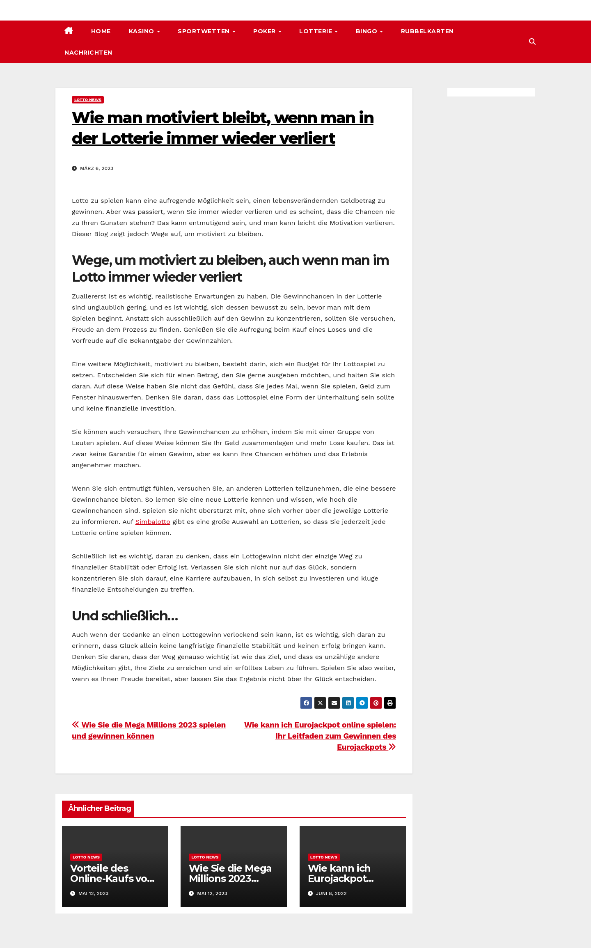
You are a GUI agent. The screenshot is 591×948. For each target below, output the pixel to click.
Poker (265, 31)
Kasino (142, 31)
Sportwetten (204, 31)
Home (101, 31)
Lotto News (87, 99)
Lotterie (316, 31)
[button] (532, 42)
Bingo (367, 31)
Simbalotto (152, 522)
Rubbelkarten (427, 31)
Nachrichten (88, 52)
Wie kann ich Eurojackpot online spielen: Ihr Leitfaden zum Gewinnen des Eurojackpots (320, 736)
